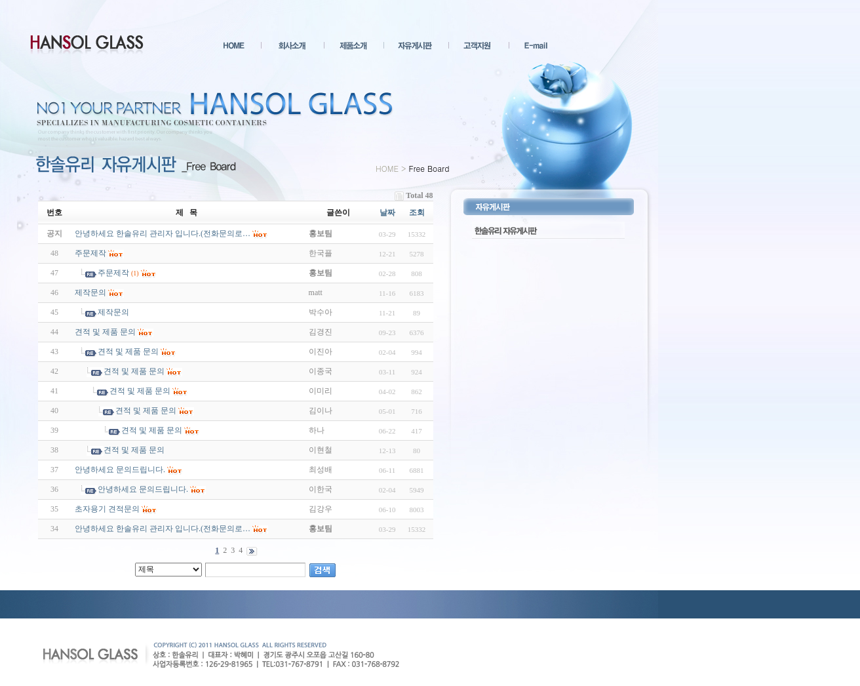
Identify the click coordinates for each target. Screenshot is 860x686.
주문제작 (90, 253)
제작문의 (90, 292)
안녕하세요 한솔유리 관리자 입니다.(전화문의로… (162, 528)
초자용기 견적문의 (107, 509)
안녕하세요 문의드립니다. (120, 469)
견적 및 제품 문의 (105, 331)
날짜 (387, 212)
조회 (417, 212)
